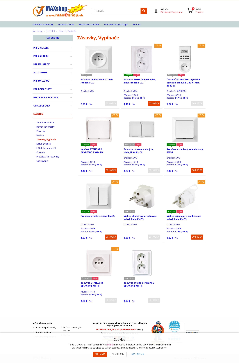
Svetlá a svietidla (45, 122)
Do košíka (111, 103)
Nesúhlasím (118, 354)
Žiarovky (40, 131)
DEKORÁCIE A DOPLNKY (45, 97)
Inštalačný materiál (46, 148)
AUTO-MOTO (40, 72)
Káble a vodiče (43, 144)
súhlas (110, 344)
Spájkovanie (42, 161)
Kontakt (137, 24)
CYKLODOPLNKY (41, 105)
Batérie (40, 135)
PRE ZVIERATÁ (41, 48)
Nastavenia (138, 354)
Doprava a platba (66, 24)
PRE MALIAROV (41, 80)
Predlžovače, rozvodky (47, 156)
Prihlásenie (165, 12)
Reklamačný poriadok (89, 24)
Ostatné (40, 152)
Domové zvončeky (45, 126)
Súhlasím (100, 354)
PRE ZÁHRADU (40, 56)
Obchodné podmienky (43, 24)
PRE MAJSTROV (41, 64)
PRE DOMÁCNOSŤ (42, 89)
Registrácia (177, 12)
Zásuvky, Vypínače (46, 139)
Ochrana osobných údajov (116, 24)
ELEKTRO (38, 114)
